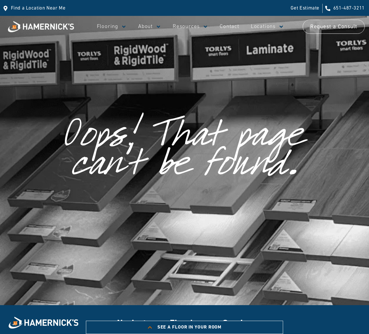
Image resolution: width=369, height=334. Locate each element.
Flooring (112, 26)
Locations (267, 26)
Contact (229, 26)
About (149, 26)
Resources (190, 26)
